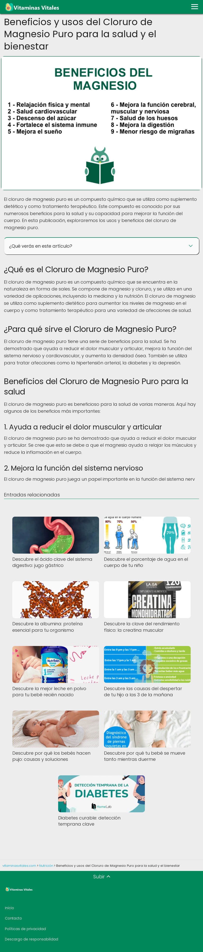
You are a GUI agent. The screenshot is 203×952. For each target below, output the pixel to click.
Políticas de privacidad (25, 928)
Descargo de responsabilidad (31, 939)
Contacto (13, 918)
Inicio (9, 907)
